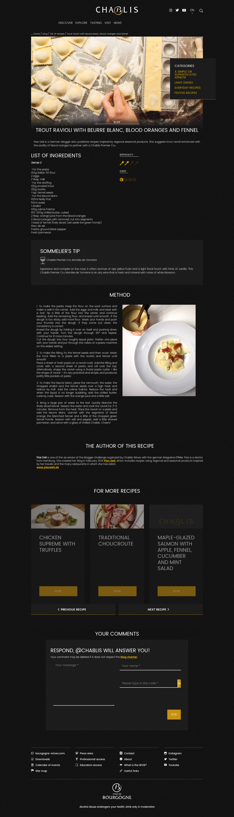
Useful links (129, 770)
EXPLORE (81, 22)
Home (37, 34)
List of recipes (57, 34)
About (126, 759)
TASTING (96, 22)
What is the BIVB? (133, 765)
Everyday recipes (188, 87)
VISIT (107, 22)
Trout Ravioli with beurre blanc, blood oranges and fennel (97, 34)
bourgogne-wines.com (48, 753)
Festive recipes (186, 92)
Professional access (90, 759)
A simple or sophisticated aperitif (185, 74)
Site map (39, 770)
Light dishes (184, 82)
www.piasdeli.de (48, 467)
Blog (45, 34)
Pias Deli (109, 461)
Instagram (173, 753)
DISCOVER (65, 22)
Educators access (89, 765)
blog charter (128, 657)
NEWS (118, 22)
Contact (127, 753)
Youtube (171, 765)
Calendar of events (45, 765)
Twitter (170, 759)
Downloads (40, 759)
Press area (84, 753)
